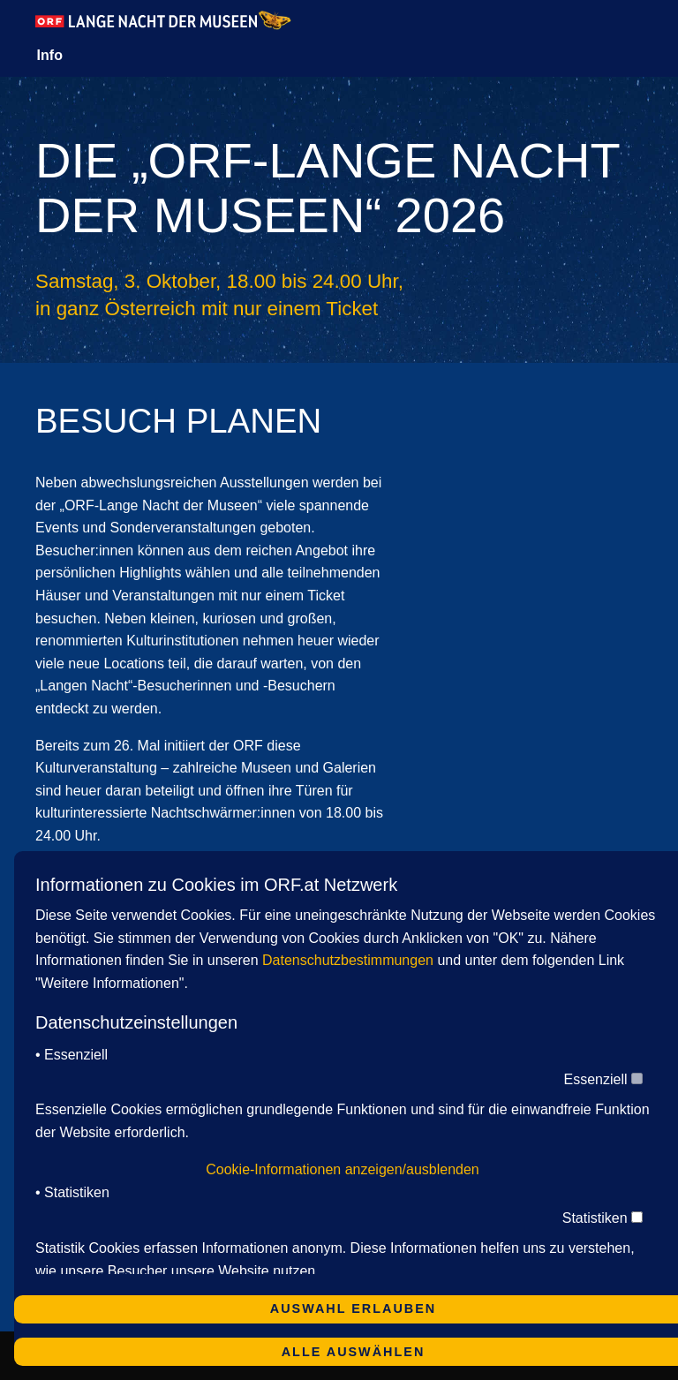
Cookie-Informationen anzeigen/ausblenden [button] (342, 1169)
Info (50, 55)
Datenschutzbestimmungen (347, 960)
